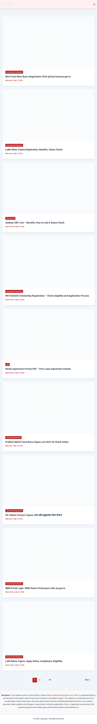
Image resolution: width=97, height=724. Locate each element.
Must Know (10, 218)
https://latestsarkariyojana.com (60, 695)
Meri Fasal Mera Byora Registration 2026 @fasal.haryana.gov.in (38, 76)
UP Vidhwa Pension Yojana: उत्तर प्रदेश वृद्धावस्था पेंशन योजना (33, 515)
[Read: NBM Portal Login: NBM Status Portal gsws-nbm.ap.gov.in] (48, 554)
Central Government (13, 438)
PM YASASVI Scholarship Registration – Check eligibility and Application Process (47, 296)
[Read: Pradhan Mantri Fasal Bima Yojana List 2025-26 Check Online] (48, 407)
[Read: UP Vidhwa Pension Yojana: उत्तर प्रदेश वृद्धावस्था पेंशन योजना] (48, 480)
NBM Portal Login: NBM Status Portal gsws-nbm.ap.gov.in (35, 588)
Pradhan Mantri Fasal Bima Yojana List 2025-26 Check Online (37, 442)
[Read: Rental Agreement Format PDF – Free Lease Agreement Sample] (48, 334)
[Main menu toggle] (94, 4)
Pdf (7, 365)
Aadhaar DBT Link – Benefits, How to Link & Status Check (34, 222)
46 (50, 680)
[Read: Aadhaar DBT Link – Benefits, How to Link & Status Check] (48, 188)
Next (88, 680)
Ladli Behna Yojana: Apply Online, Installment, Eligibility (33, 661)
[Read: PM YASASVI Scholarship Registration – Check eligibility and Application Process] (48, 261)
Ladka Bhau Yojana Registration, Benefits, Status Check (34, 149)
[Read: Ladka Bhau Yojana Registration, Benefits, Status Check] (48, 115)
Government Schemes (14, 72)
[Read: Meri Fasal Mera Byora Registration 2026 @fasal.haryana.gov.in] (48, 42)
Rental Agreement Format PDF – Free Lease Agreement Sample (38, 369)
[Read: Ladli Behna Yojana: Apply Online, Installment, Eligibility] (48, 627)
